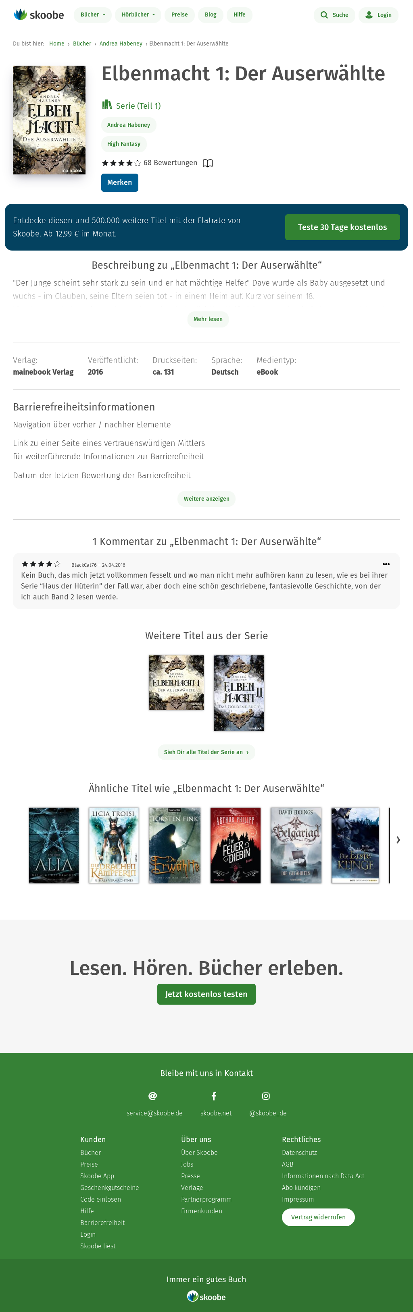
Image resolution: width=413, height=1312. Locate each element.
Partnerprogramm (206, 1199)
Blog (211, 14)
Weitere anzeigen (206, 498)
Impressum (298, 1199)
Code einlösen (100, 1199)
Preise (179, 14)
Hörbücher (136, 14)
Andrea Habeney (121, 43)
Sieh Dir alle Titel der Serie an (206, 752)
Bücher (91, 14)
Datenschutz (299, 1153)
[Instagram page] (268, 1104)
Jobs (187, 1164)
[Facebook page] (216, 1104)
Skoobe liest (97, 1246)
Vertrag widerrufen (318, 1217)
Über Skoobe (199, 1153)
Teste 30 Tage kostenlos (342, 227)
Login (378, 14)
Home (57, 43)
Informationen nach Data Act (323, 1176)
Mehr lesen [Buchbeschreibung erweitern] (208, 319)
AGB (288, 1164)
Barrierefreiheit (102, 1223)
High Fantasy (123, 144)
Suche (334, 14)
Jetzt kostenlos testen (206, 994)
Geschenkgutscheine (109, 1188)
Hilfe (240, 14)
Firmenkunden (201, 1211)
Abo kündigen (301, 1188)
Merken (119, 182)
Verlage (192, 1188)
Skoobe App (97, 1176)
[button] (398, 840)
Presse (190, 1176)
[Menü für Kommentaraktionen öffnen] (386, 564)
